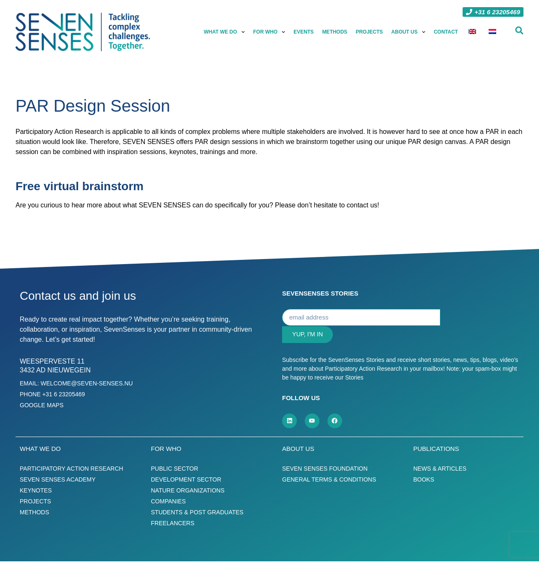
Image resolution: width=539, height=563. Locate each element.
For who (269, 32)
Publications (436, 450)
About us (409, 32)
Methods (335, 32)
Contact (446, 32)
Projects (369, 32)
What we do (225, 32)
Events (304, 32)
